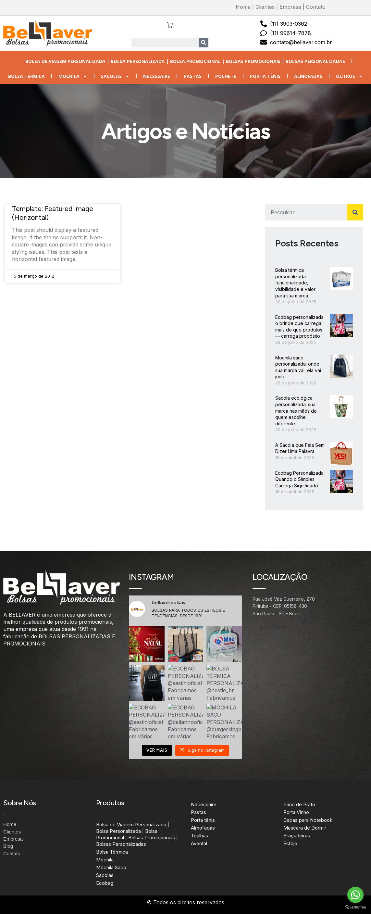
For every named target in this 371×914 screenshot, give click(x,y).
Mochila (72, 76)
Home (243, 7)
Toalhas (199, 836)
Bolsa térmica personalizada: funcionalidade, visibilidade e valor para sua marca (295, 282)
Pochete (225, 76)
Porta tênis (265, 76)
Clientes (265, 7)
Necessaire (156, 76)
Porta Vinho (296, 812)
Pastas (193, 76)
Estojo (290, 843)
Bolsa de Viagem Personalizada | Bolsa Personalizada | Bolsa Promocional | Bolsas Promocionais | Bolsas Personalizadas (185, 61)
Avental (199, 843)
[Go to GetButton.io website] (355, 907)
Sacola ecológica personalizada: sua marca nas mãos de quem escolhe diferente (296, 410)
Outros (349, 76)
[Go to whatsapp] (355, 895)
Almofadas (308, 76)
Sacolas (115, 76)
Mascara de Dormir (304, 828)
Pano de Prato (299, 804)
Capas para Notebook (307, 820)
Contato (316, 7)
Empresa (290, 7)
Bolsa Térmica (26, 76)
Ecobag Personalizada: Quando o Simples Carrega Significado (300, 479)
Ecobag (104, 883)
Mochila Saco (111, 867)
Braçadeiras (296, 836)
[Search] (203, 42)
